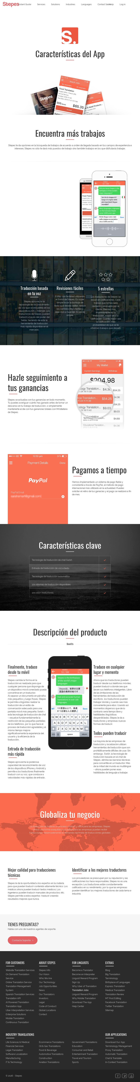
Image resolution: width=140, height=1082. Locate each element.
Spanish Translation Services (20, 994)
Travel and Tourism (81, 1058)
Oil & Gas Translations (50, 1046)
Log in (123, 4)
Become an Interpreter (83, 974)
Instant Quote (24, 4)
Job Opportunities (48, 986)
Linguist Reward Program (85, 978)
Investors (43, 998)
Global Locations (47, 1010)
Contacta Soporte (22, 940)
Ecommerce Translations (51, 1042)
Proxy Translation (114, 1050)
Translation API (13, 998)
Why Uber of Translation (84, 986)
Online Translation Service (19, 982)
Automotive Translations (51, 1054)
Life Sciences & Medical (17, 1042)
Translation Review (114, 994)
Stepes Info (44, 970)
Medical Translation (115, 990)
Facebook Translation (116, 1002)
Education (77, 1046)
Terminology (111, 978)
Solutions (55, 4)
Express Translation (115, 986)
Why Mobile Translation (84, 998)
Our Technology (47, 982)
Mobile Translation (15, 1018)
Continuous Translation (17, 1022)
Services (41, 4)
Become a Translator (82, 970)
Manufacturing (13, 1058)
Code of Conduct (47, 1006)
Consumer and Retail (82, 1050)
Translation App (13, 1006)
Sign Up (76, 982)
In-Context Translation (116, 1062)
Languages (86, 4)
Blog (107, 970)
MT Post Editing (113, 998)
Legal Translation (14, 1050)
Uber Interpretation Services (20, 1010)
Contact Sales (104, 4)
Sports (75, 1062)
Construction (45, 1058)
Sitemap (109, 1010)
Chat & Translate (113, 1058)
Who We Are (45, 978)
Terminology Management (118, 1046)
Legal (42, 1002)
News (42, 990)
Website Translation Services (20, 970)
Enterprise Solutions (16, 1014)
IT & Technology (14, 1062)
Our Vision (44, 974)
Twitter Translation (114, 1006)
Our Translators (47, 994)
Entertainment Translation (85, 1054)
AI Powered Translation (17, 1002)
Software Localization (16, 1054)
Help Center (78, 1006)
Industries (70, 4)
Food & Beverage (48, 1050)
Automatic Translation (116, 1054)
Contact (43, 1014)
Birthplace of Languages (117, 982)
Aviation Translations (49, 1062)
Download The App (82, 1002)
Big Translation (112, 974)
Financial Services (15, 1046)
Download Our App (115, 1042)
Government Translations (84, 1042)
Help (111, 4)
